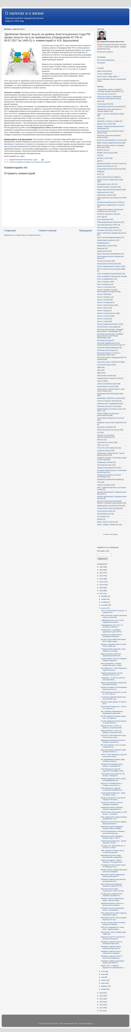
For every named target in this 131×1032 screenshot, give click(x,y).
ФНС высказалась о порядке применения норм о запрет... (112, 664)
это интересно (102, 516)
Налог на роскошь (103, 284)
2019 (101, 588)
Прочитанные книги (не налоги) (108, 430)
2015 (101, 996)
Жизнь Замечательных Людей (107, 177)
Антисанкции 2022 (103, 104)
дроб (99, 161)
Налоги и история (103, 300)
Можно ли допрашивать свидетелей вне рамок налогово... (113, 683)
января (104, 989)
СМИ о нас (101, 445)
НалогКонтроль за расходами (107, 327)
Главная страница (47, 230)
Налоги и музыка (103, 310)
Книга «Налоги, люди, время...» (108, 76)
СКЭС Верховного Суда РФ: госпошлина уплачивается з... (112, 789)
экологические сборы (104, 511)
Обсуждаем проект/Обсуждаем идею (110, 393)
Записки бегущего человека (107, 187)
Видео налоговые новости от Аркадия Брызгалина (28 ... (111, 655)
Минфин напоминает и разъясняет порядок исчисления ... (113, 798)
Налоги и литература (104, 302)
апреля (104, 980)
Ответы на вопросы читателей (108, 401)
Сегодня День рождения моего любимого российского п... (112, 894)
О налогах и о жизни (24, 13)
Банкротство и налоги (104, 124)
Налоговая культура (104, 340)
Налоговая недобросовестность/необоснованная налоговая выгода (109, 344)
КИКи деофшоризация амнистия (108, 222)
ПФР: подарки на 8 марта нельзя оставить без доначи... (112, 851)
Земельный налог (103, 192)
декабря (104, 596)
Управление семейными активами (109, 479)
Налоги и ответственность (106, 313)
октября (104, 602)
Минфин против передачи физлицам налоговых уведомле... (114, 870)
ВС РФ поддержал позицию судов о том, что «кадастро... (113, 717)
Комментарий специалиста (106, 240)
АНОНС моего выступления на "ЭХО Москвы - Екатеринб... (114, 813)
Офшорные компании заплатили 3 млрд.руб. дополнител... (113, 741)
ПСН (98, 432)
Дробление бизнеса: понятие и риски (110, 163)
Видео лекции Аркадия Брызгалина (109, 143)
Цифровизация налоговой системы (109, 505)
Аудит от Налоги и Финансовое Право (110, 114)
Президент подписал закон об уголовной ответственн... (111, 942)
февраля (104, 986)
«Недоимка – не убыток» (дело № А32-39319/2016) (113, 678)
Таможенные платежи (105, 462)
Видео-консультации (104, 71)
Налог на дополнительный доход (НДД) (111, 269)
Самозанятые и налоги (105, 442)
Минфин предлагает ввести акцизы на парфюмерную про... (113, 779)
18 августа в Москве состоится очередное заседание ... (112, 803)
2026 (101, 567)
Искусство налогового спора (107, 214)
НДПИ (99, 367)
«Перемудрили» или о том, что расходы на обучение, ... (112, 626)
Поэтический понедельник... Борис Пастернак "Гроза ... (113, 794)
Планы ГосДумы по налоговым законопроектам (108, 414)
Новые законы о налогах (106, 386)
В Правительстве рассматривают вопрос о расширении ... (112, 909)
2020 (101, 584)
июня (103, 974)
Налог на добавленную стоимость (109, 266)
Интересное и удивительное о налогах (110, 205)
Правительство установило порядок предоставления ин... (113, 822)
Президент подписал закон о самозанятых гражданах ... (111, 952)
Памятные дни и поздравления (108, 403)
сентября (104, 605)
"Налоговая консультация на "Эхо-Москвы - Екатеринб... (113, 774)
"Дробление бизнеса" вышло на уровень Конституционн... (112, 904)
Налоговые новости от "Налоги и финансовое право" (108, 354)
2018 (101, 590)
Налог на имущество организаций (109, 273)
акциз (99, 101)
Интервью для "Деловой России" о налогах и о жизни (113, 846)
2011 (101, 1008)
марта (103, 983)
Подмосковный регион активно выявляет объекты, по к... (112, 674)
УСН (98, 482)
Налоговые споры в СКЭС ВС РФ (109, 362)
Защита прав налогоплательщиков (109, 189)
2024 (101, 573)
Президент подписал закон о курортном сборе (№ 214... (111, 947)
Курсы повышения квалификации (109, 254)
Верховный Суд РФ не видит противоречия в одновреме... (112, 856)
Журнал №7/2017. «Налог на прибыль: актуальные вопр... (112, 726)
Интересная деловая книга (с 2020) (109, 202)
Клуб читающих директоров (107, 227)
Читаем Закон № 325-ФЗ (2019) (108, 508)
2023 (101, 576)
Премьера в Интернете (105, 427)
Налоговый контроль (104, 365)
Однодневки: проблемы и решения (109, 398)
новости (100, 381)
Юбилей (100, 519)
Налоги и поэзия (103, 319)
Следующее (10, 230)
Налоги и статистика (104, 287)
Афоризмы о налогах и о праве (108, 121)
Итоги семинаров (103, 219)
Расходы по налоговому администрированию (105, 436)
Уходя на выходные (104, 485)
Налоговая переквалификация (108, 347)
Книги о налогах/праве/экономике (109, 237)
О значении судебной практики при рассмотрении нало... (113, 698)
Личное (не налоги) (104, 261)
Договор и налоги (103, 158)
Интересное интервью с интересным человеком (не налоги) (110, 210)
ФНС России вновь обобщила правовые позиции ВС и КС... (112, 885)
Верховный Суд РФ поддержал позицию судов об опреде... (112, 827)
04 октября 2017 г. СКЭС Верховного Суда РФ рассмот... (114, 669)
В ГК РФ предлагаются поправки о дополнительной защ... (113, 832)
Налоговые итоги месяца (106, 350)
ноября (104, 599)
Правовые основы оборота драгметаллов (111, 422)
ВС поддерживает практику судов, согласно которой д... (113, 760)
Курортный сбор (103, 251)
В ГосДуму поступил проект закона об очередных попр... (113, 866)
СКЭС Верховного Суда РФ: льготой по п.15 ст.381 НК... (113, 693)
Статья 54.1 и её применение (107, 448)
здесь (87, 50)
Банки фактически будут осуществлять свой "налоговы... (113, 890)
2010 (101, 1011)
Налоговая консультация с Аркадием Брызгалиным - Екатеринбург (110, 330)
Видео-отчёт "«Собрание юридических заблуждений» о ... (113, 966)
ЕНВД (99, 171)
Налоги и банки (102, 294)
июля (103, 971)
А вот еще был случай (105, 94)
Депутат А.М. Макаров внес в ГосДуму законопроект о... (111, 784)
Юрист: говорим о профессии (107, 524)
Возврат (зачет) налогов (105, 153)
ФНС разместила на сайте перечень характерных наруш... (114, 914)
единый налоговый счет (105, 166)
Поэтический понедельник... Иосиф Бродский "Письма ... (113, 842)
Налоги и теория (103, 321)
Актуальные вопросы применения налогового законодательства (109, 97)
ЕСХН (99, 174)
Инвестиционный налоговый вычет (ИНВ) (111, 198)
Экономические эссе (104, 514)
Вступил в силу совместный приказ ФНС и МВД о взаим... (113, 640)
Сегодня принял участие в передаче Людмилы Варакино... (114, 659)
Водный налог (102, 150)
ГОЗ (98, 155)
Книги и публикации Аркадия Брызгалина (111, 233)
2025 (101, 570)
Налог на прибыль (103, 281)
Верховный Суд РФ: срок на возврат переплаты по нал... (114, 918)
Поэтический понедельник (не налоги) (110, 418)
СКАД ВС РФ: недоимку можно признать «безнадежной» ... (112, 765)
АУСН (99, 118)
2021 (101, 582)
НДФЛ (99, 373)
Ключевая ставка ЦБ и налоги (107, 230)
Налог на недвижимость (105, 279)
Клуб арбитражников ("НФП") (107, 225)
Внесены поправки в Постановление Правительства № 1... (114, 688)
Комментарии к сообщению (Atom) (28, 235)
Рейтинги (100, 440)
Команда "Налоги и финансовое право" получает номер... (112, 899)
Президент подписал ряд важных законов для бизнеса (112, 962)
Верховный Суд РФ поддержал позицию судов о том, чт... (112, 837)
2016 (101, 993)
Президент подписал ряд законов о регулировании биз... (113, 880)
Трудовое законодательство (107, 468)
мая (102, 977)
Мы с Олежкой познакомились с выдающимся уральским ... (112, 712)
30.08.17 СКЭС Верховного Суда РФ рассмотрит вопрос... (114, 755)
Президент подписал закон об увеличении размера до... (111, 957)
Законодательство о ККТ (105, 184)
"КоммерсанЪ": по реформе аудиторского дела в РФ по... (112, 630)
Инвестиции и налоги (104, 195)
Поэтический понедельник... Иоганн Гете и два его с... (113, 707)
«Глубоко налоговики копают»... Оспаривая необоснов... (112, 635)
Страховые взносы (103, 450)
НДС (98, 370)
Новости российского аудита (107, 384)
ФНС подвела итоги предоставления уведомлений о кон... (114, 818)
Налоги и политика (103, 316)
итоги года (100, 217)
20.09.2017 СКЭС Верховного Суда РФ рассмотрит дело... (113, 736)
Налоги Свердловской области (108, 324)
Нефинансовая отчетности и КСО (109, 378)
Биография (101, 63)
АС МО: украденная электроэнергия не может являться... (113, 722)
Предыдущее (85, 230)
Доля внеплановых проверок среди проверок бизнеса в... (113, 750)
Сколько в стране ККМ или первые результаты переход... (113, 923)
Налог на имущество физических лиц (110, 276)
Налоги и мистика (103, 308)
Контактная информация (106, 60)
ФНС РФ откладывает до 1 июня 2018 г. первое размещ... (112, 928)
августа (104, 608)
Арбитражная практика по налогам (109, 106)
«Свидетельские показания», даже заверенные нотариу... (113, 650)
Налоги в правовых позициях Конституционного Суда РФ (30, 162)
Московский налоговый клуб (107, 264)
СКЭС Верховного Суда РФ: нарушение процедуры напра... (113, 770)
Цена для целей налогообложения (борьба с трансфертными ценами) (109, 502)
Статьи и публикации (104, 74)
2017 (101, 593)
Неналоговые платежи (105, 375)
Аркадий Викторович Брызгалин (111, 41)
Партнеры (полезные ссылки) (107, 406)
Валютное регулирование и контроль (110, 140)
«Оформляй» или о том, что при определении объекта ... (112, 621)
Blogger (89, 1023)
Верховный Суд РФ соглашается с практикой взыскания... (113, 938)
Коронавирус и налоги (105, 245)
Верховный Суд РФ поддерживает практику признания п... (113, 875)
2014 (101, 999)
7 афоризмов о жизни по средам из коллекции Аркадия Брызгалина (109, 90)
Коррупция (101, 248)
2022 (101, 579)
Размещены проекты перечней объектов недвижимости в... (112, 808)
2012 (101, 1005)
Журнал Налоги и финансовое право (110, 180)
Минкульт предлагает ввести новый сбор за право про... (113, 645)
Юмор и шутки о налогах (106, 522)
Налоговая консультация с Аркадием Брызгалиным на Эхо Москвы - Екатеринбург (110, 335)
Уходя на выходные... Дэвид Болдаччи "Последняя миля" (112, 861)
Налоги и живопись (104, 297)
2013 (101, 1002)
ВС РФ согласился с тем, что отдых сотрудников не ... (113, 746)
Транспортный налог (104, 465)
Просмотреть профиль (105, 52)
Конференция (102, 243)
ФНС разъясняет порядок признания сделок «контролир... (114, 616)
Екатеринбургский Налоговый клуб (109, 169)
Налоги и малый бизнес (105, 305)
